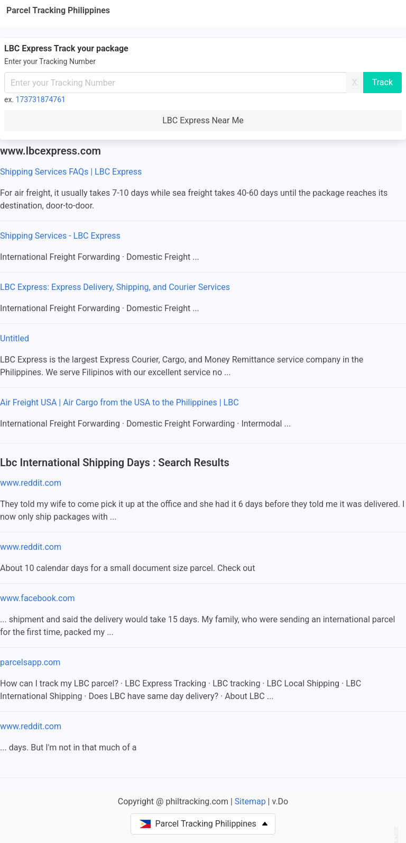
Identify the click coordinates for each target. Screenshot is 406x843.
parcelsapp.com (30, 662)
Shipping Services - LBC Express (60, 236)
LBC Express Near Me (203, 120)
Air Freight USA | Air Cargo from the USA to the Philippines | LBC (119, 402)
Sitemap (250, 801)
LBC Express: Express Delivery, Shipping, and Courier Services (115, 287)
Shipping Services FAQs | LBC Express (71, 172)
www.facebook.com (37, 598)
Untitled (14, 338)
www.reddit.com (30, 483)
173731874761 (41, 99)
